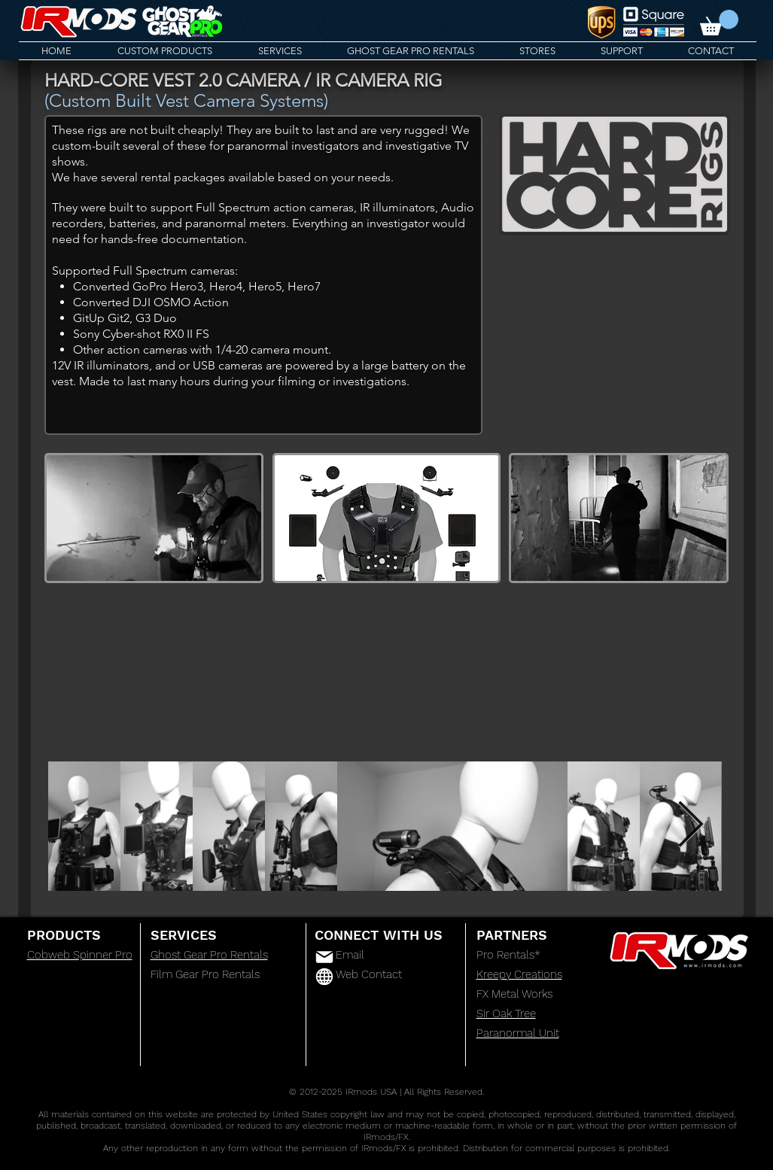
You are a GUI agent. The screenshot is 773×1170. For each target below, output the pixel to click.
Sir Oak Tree (506, 1013)
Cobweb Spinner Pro (79, 955)
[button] (719, 22)
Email (350, 955)
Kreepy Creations (519, 974)
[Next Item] (690, 825)
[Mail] (324, 957)
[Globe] (324, 976)
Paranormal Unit (517, 1033)
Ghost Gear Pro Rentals (209, 955)
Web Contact (369, 974)
